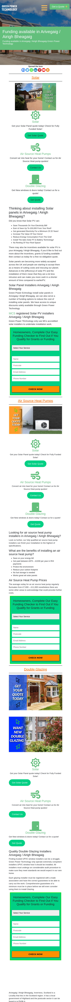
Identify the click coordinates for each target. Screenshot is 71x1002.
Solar (35, 121)
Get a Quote (59, 6)
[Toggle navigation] (45, 7)
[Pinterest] (39, 70)
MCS (12, 313)
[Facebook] (23, 70)
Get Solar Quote (35, 135)
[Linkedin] (35, 70)
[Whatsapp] (31, 70)
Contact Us (35, 167)
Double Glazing (35, 186)
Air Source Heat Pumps (35, 153)
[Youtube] (43, 70)
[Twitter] (27, 70)
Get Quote (35, 200)
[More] (48, 70)
